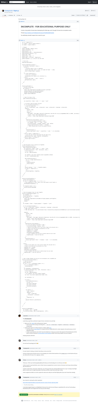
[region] (49, 31)
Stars (19, 15)
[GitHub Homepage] (22, 401)
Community (47, 400)
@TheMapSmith (28, 318)
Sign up (94, 2)
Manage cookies (59, 400)
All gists (27, 2)
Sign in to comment (58, 394)
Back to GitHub (33, 2)
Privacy (35, 400)
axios (50, 327)
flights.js (16, 11)
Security (39, 400)
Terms (32, 400)
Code (4, 15)
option (33, 323)
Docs (51, 400)
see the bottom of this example (44, 333)
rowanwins (25, 315)
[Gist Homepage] (4, 2)
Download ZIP (92, 15)
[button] (87, 15)
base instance (37, 329)
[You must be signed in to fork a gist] (93, 11)
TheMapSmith (8, 11)
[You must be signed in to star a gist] (87, 11)
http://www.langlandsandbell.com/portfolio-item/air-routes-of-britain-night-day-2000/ (40, 382)
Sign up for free (23, 394)
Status (43, 400)
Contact (54, 400)
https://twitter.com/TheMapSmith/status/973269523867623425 (39, 33)
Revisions (11, 15)
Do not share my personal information (70, 400)
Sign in (89, 2)
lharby (24, 340)
